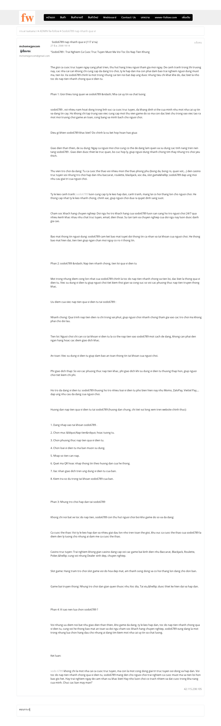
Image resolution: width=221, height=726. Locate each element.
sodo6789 (82, 194)
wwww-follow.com (166, 17)
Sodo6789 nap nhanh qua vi (79, 31)
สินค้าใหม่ (93, 17)
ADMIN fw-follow (49, 31)
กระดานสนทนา (28, 31)
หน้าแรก (50, 17)
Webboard (109, 17)
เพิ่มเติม (186, 17)
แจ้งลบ (198, 42)
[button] (197, 17)
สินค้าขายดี (77, 17)
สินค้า (63, 17)
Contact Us (128, 17)
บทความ (145, 17)
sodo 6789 (57, 671)
